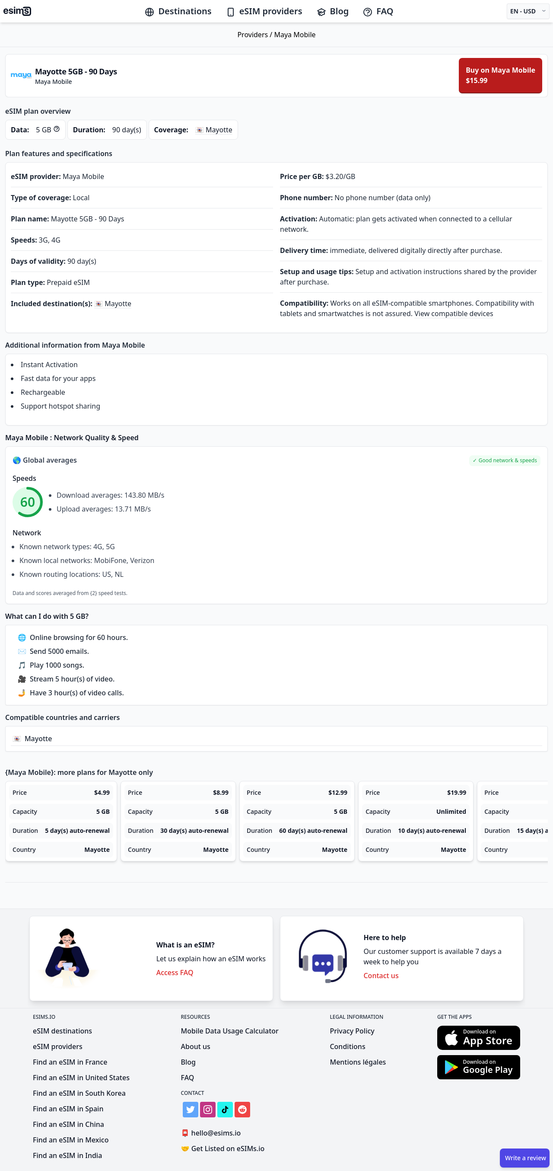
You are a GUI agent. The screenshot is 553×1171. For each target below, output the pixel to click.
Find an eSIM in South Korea (79, 1093)
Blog (332, 11)
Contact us (380, 975)
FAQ (377, 11)
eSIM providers (264, 11)
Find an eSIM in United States (81, 1077)
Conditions (347, 1046)
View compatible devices (453, 313)
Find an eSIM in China (68, 1124)
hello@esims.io (213, 1133)
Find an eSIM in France (70, 1062)
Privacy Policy (352, 1031)
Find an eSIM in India (67, 1155)
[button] (504, 460)
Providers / (255, 34)
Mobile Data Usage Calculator (230, 1031)
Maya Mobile (294, 34)
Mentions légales (358, 1062)
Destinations (177, 11)
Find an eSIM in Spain (68, 1108)
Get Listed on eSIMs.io (223, 1148)
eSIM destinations (62, 1031)
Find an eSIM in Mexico (70, 1140)
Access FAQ (175, 972)
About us (195, 1046)
